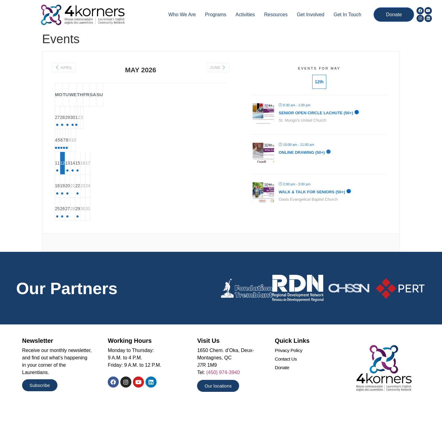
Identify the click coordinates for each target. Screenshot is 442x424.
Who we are (182, 14)
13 (116, 170)
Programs (215, 14)
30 (140, 120)
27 (67, 120)
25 (67, 219)
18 (67, 194)
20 (116, 194)
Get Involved (310, 14)
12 (91, 170)
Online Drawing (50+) (302, 152)
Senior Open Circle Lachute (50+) (316, 113)
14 (140, 170)
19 (91, 194)
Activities (245, 14)
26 (91, 219)
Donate (282, 379)
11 (67, 170)
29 (116, 120)
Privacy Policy (289, 362)
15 (165, 170)
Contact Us (286, 370)
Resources (275, 14)
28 (91, 120)
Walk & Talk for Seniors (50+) (312, 192)
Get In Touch (347, 14)
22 (165, 194)
